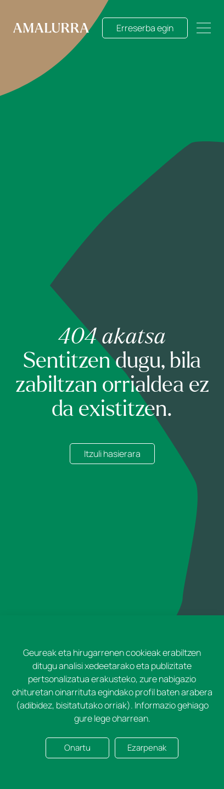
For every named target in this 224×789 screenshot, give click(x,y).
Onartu (77, 747)
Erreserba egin (144, 28)
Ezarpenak (146, 747)
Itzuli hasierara (112, 454)
